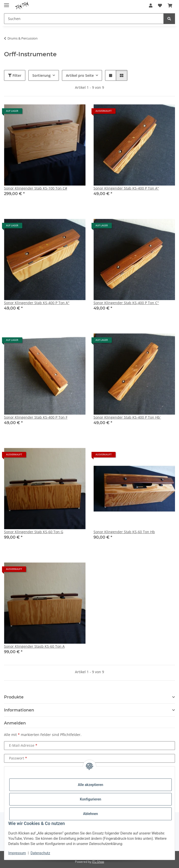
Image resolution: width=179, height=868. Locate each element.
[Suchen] (169, 18)
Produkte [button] (14, 697)
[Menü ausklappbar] (6, 3)
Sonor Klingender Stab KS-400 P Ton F (35, 417)
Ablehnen (90, 814)
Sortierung (41, 75)
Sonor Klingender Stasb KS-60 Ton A (34, 646)
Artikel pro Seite (80, 75)
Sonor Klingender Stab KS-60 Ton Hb (124, 531)
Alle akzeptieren (90, 785)
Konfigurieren (90, 799)
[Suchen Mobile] (84, 18)
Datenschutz (40, 853)
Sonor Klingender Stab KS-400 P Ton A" (126, 188)
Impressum (17, 853)
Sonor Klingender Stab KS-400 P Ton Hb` (127, 417)
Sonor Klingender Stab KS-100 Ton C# (35, 188)
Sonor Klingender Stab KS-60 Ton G (33, 531)
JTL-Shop (98, 861)
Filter (14, 75)
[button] (150, 6)
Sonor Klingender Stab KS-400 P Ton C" (126, 302)
